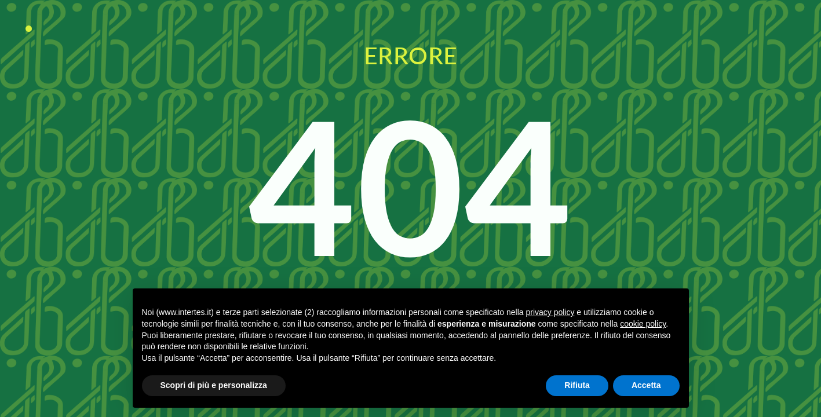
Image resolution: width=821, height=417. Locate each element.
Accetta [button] (646, 385)
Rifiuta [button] (577, 385)
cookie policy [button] (643, 323)
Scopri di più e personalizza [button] (213, 385)
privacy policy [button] (550, 312)
